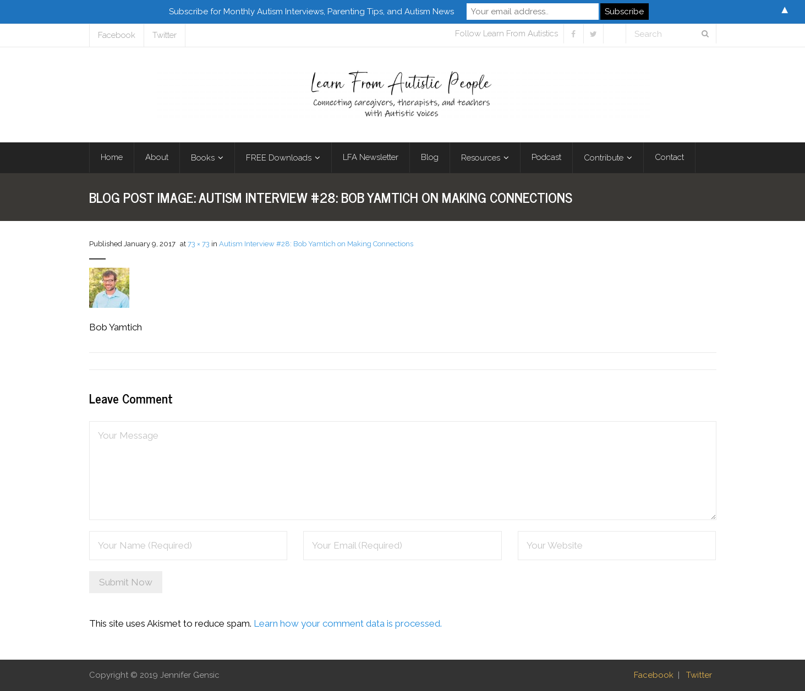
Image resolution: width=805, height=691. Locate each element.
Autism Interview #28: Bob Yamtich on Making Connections (316, 244)
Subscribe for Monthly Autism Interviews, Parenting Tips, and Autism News (311, 11)
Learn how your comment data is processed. (348, 623)
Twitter (164, 35)
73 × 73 (199, 244)
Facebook (116, 35)
